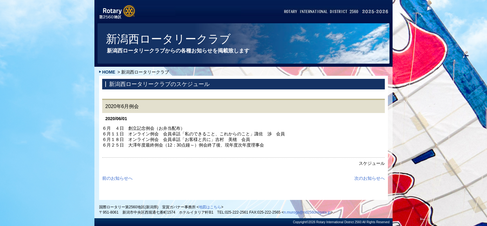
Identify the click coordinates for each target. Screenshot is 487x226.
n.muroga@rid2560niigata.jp (307, 212)
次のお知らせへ (369, 178)
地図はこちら (210, 207)
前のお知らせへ (117, 178)
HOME (108, 72)
